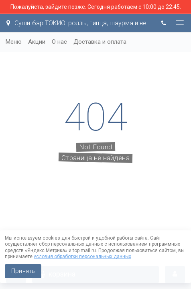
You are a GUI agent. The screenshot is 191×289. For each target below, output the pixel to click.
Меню (14, 41)
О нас (59, 41)
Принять (23, 271)
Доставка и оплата (99, 41)
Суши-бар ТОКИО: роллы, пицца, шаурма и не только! (79, 23)
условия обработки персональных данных (82, 256)
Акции (36, 41)
